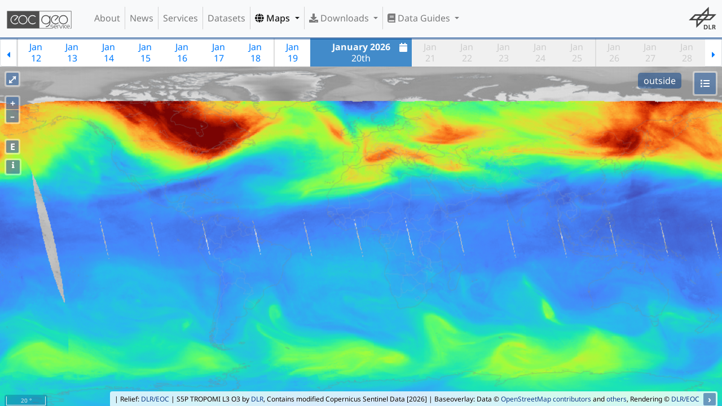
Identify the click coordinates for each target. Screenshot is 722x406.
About (107, 18)
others (616, 399)
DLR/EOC (155, 399)
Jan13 (71, 52)
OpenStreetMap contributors (546, 399)
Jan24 (540, 52)
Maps (273, 18)
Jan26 (613, 52)
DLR (257, 399)
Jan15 (145, 52)
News (141, 18)
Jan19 (292, 52)
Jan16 (181, 52)
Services (180, 18)
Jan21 (430, 52)
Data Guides (420, 18)
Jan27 (650, 52)
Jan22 (466, 52)
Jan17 (218, 52)
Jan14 (108, 52)
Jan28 (686, 52)
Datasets (226, 18)
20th (371, 52)
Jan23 (503, 52)
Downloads (340, 18)
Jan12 (35, 52)
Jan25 (576, 52)
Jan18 (255, 52)
